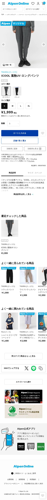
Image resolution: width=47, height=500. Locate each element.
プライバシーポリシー (11, 483)
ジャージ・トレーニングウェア (27, 14)
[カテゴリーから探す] (35, 9)
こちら (21, 157)
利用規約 (33, 479)
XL (29, 106)
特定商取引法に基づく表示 (33, 483)
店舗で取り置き (19, 141)
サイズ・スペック (35, 173)
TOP (2, 14)
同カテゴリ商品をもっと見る (23, 356)
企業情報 (10, 479)
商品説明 (12, 173)
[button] (3, 44)
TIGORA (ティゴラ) (9, 72)
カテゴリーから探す (23, 382)
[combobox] (12, 9)
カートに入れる (19, 133)
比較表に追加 (12, 149)
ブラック (17, 92)
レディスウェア (11, 14)
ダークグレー (6, 92)
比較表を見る (35, 148)
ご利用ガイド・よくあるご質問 (25, 473)
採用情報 (22, 479)
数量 (3, 123)
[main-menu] (3, 3)
